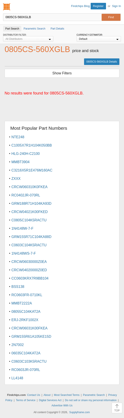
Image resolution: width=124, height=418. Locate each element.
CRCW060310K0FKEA (29, 187)
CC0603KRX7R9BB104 (30, 278)
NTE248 (17, 137)
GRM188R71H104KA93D (31, 203)
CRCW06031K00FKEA (29, 328)
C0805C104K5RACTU (29, 220)
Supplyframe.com (79, 412)
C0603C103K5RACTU (29, 361)
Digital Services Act (50, 400)
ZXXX (16, 178)
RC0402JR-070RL (25, 195)
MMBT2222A (21, 303)
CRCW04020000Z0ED (29, 270)
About (47, 395)
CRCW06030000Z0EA (29, 262)
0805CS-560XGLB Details (101, 61)
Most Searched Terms (67, 395)
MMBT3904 (20, 162)
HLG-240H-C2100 (25, 154)
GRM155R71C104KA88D (31, 237)
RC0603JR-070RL (25, 370)
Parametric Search (94, 395)
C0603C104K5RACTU (29, 245)
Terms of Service (25, 400)
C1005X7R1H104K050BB (31, 145)
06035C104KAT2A (25, 353)
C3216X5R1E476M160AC (31, 170)
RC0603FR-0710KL (26, 295)
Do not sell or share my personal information (91, 400)
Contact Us (33, 395)
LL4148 (17, 378)
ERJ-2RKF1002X (24, 320)
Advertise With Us (62, 405)
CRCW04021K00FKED (29, 212)
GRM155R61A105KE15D (31, 336)
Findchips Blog (80, 6)
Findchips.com (7, 6)
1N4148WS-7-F (23, 253)
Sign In (116, 6)
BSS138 (17, 287)
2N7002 (17, 345)
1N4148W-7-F (22, 228)
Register (98, 6)
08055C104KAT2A (25, 311)
